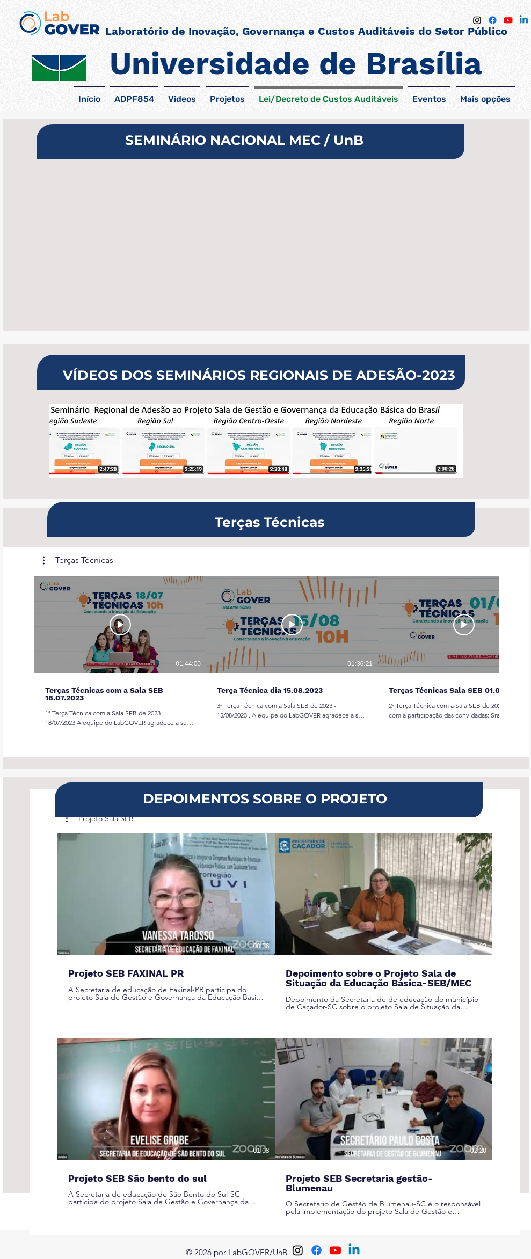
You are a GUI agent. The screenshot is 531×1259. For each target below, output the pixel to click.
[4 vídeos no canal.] (274, 1024)
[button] (78, 560)
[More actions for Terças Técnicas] (78, 560)
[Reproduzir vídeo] (120, 624)
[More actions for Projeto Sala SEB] (100, 818)
